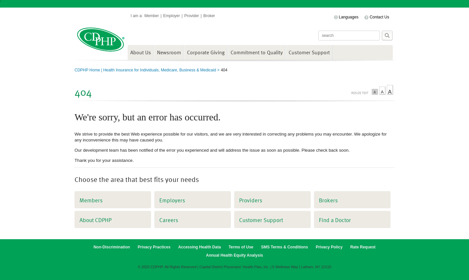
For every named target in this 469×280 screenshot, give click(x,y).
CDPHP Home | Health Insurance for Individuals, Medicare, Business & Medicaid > (147, 70)
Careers (168, 220)
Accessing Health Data (199, 247)
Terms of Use (241, 247)
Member (151, 15)
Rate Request (363, 247)
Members (91, 200)
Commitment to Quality (257, 52)
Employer (171, 15)
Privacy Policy (329, 247)
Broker (209, 15)
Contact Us (379, 17)
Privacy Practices (154, 247)
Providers (250, 200)
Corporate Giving (206, 52)
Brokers (328, 200)
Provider (191, 15)
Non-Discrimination (111, 247)
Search (387, 35)
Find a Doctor (335, 220)
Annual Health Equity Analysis (234, 255)
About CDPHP (95, 220)
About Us (140, 52)
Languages (348, 17)
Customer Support (309, 52)
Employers (172, 200)
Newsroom (169, 52)
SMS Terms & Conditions (284, 247)
